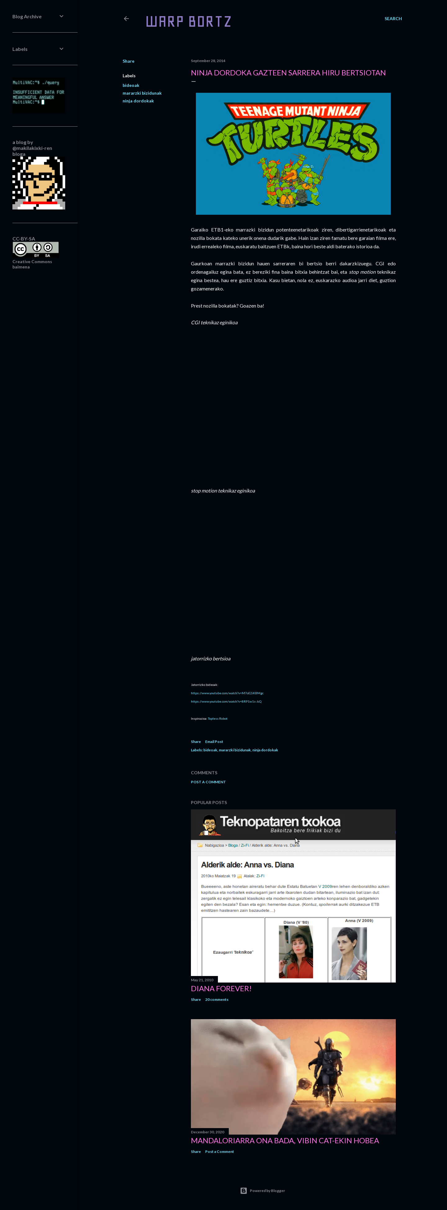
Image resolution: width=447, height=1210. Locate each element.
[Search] (393, 18)
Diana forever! (221, 988)
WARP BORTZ (188, 21)
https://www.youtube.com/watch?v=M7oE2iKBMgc (227, 693)
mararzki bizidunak (142, 93)
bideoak (131, 85)
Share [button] (128, 61)
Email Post (214, 741)
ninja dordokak (138, 100)
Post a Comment (208, 782)
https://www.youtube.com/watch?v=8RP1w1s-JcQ (226, 701)
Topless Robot (218, 718)
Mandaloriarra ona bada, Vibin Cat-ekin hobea (285, 1140)
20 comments (216, 999)
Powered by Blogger (262, 1190)
